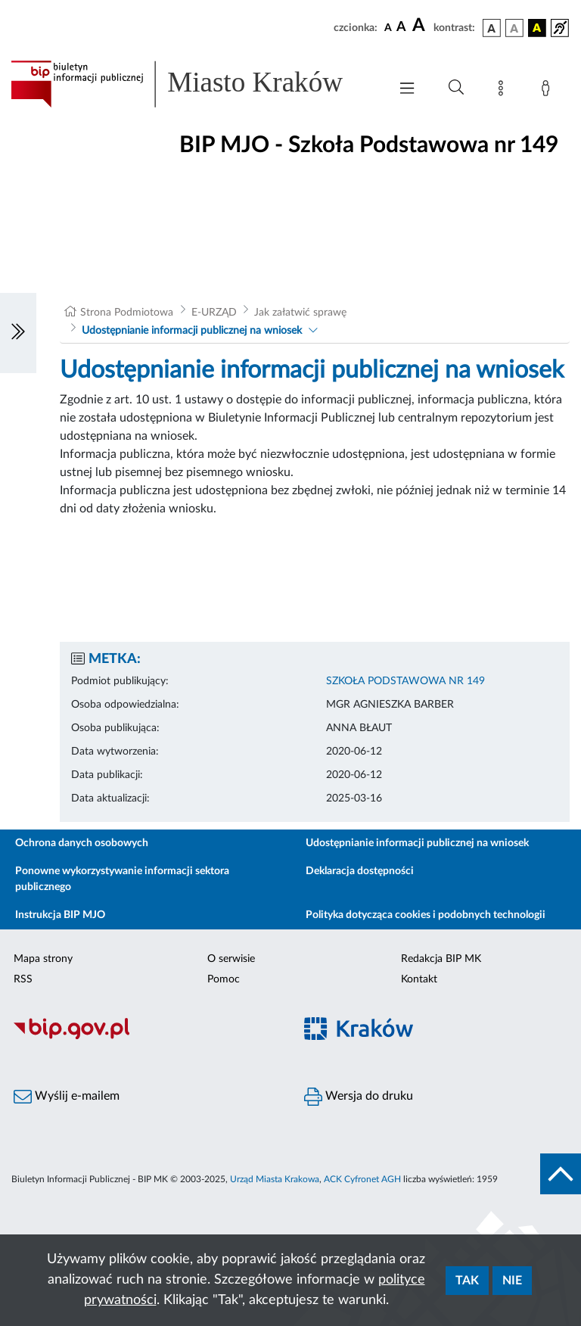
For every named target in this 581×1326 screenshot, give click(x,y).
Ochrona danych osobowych (81, 843)
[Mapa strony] (504, 91)
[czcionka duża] (420, 25)
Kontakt (419, 979)
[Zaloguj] (548, 91)
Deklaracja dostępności (360, 871)
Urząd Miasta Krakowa (274, 1179)
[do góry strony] (560, 1173)
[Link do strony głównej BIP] (192, 84)
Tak (467, 1281)
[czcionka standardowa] (388, 27)
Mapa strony (43, 959)
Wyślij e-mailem (67, 1097)
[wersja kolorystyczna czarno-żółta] (537, 28)
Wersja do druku (358, 1097)
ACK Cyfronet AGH (362, 1179)
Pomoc (223, 979)
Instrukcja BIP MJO (60, 915)
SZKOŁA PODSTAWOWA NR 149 (405, 681)
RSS (23, 979)
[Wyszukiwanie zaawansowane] (456, 87)
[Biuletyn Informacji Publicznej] (145, 1037)
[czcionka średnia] (401, 27)
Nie (512, 1281)
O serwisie (231, 959)
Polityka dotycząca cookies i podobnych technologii (425, 915)
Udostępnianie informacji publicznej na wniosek (192, 330)
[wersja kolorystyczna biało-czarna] (514, 28)
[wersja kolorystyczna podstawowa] (492, 28)
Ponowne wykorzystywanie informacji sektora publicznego (122, 879)
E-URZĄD (214, 312)
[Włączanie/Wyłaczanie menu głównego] (407, 89)
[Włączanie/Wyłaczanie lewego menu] (18, 333)
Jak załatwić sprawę (300, 312)
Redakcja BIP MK (441, 959)
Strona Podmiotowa (126, 312)
